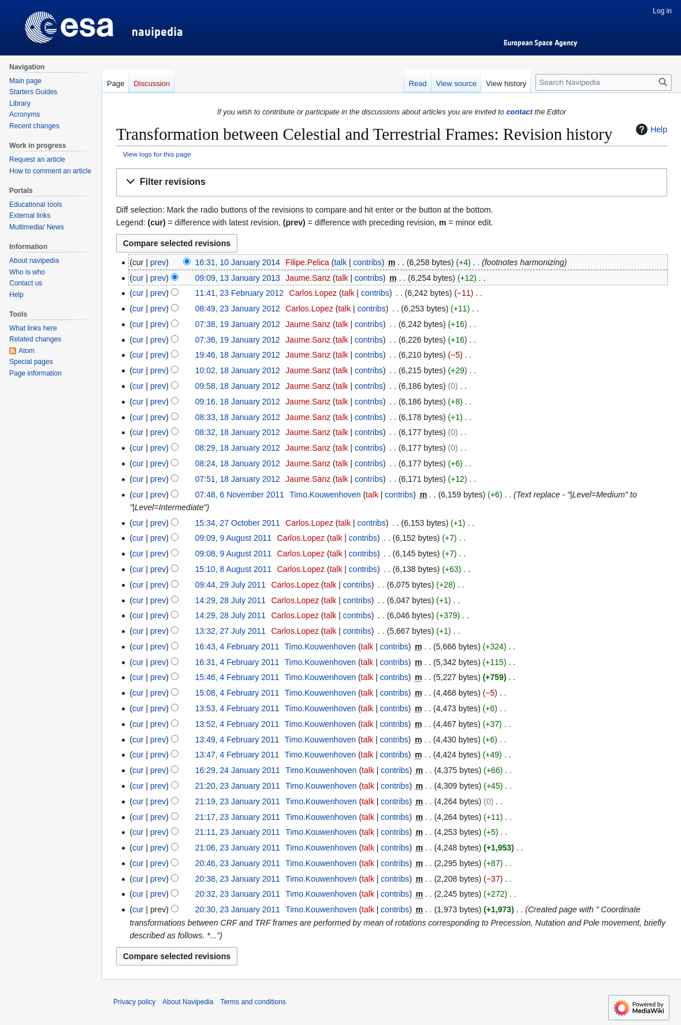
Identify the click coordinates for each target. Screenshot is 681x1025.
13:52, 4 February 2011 (237, 724)
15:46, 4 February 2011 (237, 677)
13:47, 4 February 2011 (237, 754)
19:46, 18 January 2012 (237, 354)
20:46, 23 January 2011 (237, 863)
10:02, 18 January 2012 (237, 370)
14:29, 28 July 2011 (230, 600)
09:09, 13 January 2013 (237, 278)
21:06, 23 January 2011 (237, 847)
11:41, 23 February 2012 (239, 293)
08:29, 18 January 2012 (237, 447)
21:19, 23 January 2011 (237, 801)
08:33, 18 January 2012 (237, 417)
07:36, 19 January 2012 (237, 339)
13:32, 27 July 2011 (230, 631)
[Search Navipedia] (603, 82)
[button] (391, 182)
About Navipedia (187, 1002)
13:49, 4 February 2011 (237, 739)
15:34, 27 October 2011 (237, 523)
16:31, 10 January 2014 (237, 262)
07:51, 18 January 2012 (237, 479)
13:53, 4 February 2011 (237, 708)
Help (650, 129)
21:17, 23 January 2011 (237, 817)
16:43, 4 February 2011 (237, 646)
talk (340, 262)
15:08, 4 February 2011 (237, 692)
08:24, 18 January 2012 (237, 463)
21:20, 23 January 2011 (237, 785)
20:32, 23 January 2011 (237, 893)
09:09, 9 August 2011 (233, 538)
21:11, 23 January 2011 (237, 832)
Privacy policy (134, 1002)
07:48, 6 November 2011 (239, 494)
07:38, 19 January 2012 (237, 324)
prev (158, 262)
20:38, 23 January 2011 (237, 878)
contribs (367, 262)
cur (137, 278)
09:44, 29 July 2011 (230, 584)
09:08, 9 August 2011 (233, 553)
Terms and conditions (252, 1002)
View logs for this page (157, 154)
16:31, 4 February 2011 (237, 662)
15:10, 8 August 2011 (233, 569)
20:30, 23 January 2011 (237, 909)
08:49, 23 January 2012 (237, 308)
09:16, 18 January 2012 (237, 401)
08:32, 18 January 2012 (237, 432)
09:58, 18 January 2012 (237, 386)
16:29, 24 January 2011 (237, 770)
